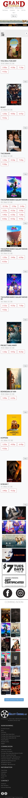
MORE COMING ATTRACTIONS (14, 699)
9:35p (4, 71)
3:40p (13, 257)
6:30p (13, 214)
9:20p (4, 310)
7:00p (21, 160)
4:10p (13, 160)
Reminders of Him (5, 741)
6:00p (21, 257)
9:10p (13, 490)
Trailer (25, 81)
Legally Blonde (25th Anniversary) (8, 760)
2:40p (22, 206)
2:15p (4, 305)
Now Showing (5, 10)
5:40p (4, 214)
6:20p (13, 398)
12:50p (5, 206)
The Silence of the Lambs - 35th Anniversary (10, 757)
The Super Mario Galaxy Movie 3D (8, 738)
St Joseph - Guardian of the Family (8, 755)
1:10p (4, 160)
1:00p (4, 398)
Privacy (2, 777)
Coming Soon (12, 10)
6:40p (21, 444)
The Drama (3, 732)
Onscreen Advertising (6, 787)
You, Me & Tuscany (5, 728)
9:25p (4, 118)
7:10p (21, 67)
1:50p (14, 206)
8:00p (4, 219)
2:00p (4, 67)
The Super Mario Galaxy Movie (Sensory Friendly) (12, 753)
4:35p (13, 305)
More (14, 12)
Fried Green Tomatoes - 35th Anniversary (10, 758)
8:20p (4, 261)
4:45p (13, 352)
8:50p (13, 219)
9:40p (21, 219)
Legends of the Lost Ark (6, 749)
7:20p (21, 214)
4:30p (13, 67)
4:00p (13, 114)
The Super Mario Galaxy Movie (7, 734)
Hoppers (3, 743)
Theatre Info (4, 775)
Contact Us (3, 783)
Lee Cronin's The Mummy (6, 751)
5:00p (21, 210)
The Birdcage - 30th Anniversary (8, 764)
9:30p (4, 164)
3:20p (4, 210)
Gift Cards (23, 10)
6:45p (21, 114)
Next (26, 33)
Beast (2, 730)
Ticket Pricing (4, 770)
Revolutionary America (6, 762)
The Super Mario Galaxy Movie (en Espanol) (10, 736)
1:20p (4, 114)
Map (18, 10)
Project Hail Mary (5, 739)
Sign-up (14, 16)
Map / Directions (4, 785)
